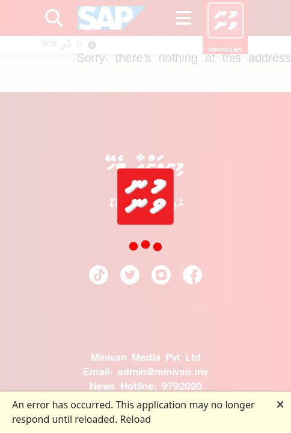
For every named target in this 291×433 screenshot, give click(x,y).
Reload (136, 419)
